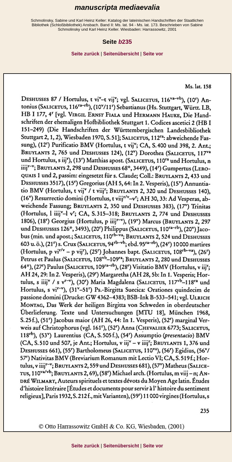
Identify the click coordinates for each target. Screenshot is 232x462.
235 (125, 41)
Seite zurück (85, 53)
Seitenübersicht (121, 53)
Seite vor (153, 53)
